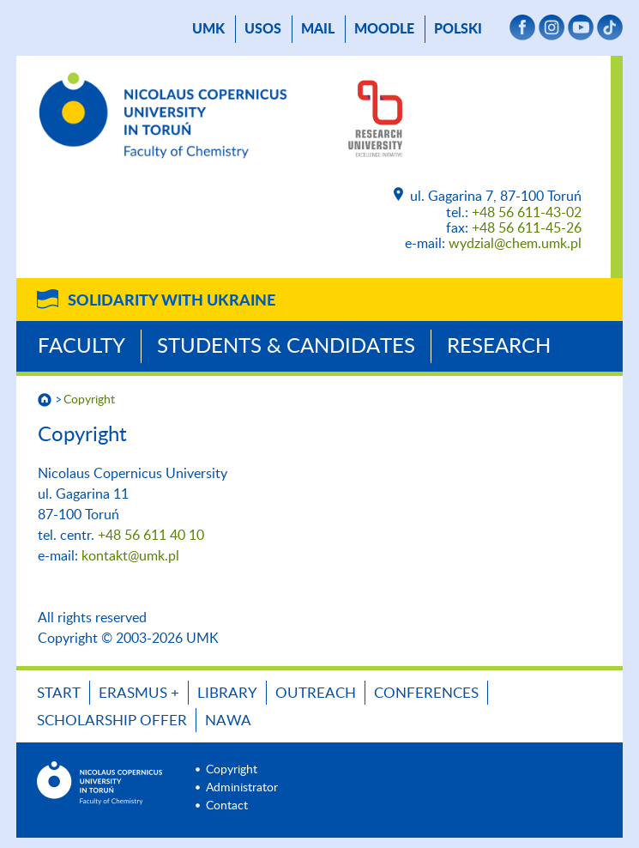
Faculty (81, 346)
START (59, 693)
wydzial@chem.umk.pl (515, 244)
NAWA (228, 720)
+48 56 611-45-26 (527, 228)
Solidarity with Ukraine (171, 301)
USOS (262, 29)
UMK (208, 29)
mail (318, 29)
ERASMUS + (139, 693)
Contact (227, 806)
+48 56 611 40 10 (151, 535)
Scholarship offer (112, 720)
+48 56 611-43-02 (527, 213)
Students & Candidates (286, 346)
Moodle (384, 29)
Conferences (426, 693)
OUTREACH (315, 693)
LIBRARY (227, 693)
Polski (458, 29)
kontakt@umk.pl (130, 556)
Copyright (89, 400)
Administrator (242, 788)
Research (499, 346)
